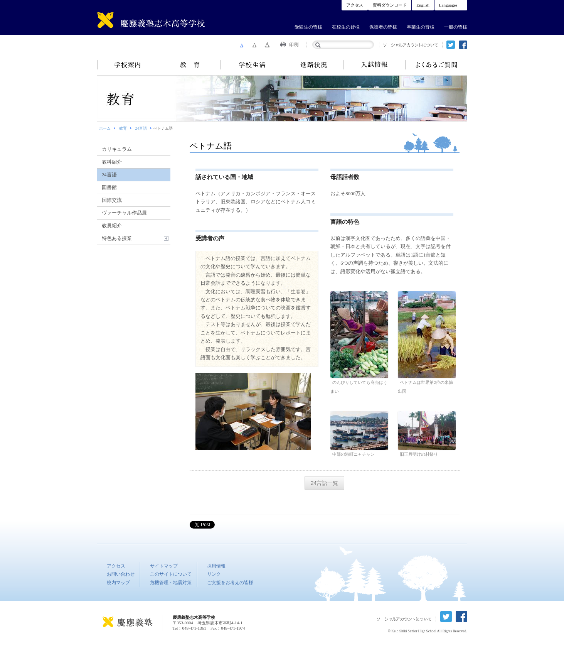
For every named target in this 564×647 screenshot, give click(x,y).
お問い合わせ (121, 574)
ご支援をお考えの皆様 (230, 582)
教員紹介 (112, 225)
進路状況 (313, 64)
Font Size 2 (254, 45)
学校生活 (251, 64)
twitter (450, 45)
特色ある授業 (117, 238)
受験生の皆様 (308, 27)
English (422, 5)
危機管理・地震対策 (171, 582)
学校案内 (128, 64)
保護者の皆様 (383, 27)
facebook (463, 45)
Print (290, 45)
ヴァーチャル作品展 (124, 213)
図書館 (109, 187)
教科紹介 (112, 162)
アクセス (354, 5)
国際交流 (112, 200)
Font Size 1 (241, 45)
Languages (448, 5)
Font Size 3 (267, 45)
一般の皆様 (455, 27)
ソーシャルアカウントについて (411, 45)
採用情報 (216, 566)
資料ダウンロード (390, 5)
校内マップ (118, 582)
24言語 (141, 128)
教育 (190, 64)
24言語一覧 (324, 483)
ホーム (105, 128)
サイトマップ (164, 566)
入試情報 (375, 64)
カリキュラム (117, 149)
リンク (214, 574)
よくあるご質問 (436, 64)
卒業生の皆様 (420, 27)
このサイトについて (171, 574)
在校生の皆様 (346, 27)
